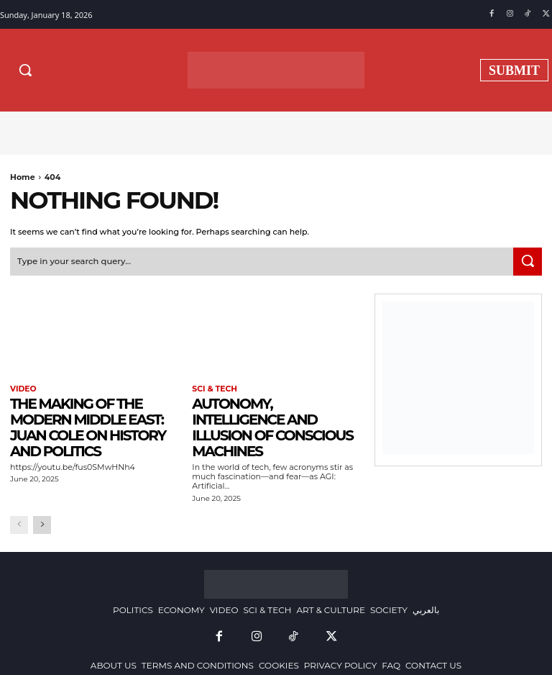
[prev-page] (19, 523)
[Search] (527, 260)
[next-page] (42, 523)
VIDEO (22, 388)
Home (22, 177)
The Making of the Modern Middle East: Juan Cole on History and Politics (87, 425)
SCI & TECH (213, 388)
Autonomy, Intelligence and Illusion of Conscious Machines (272, 425)
